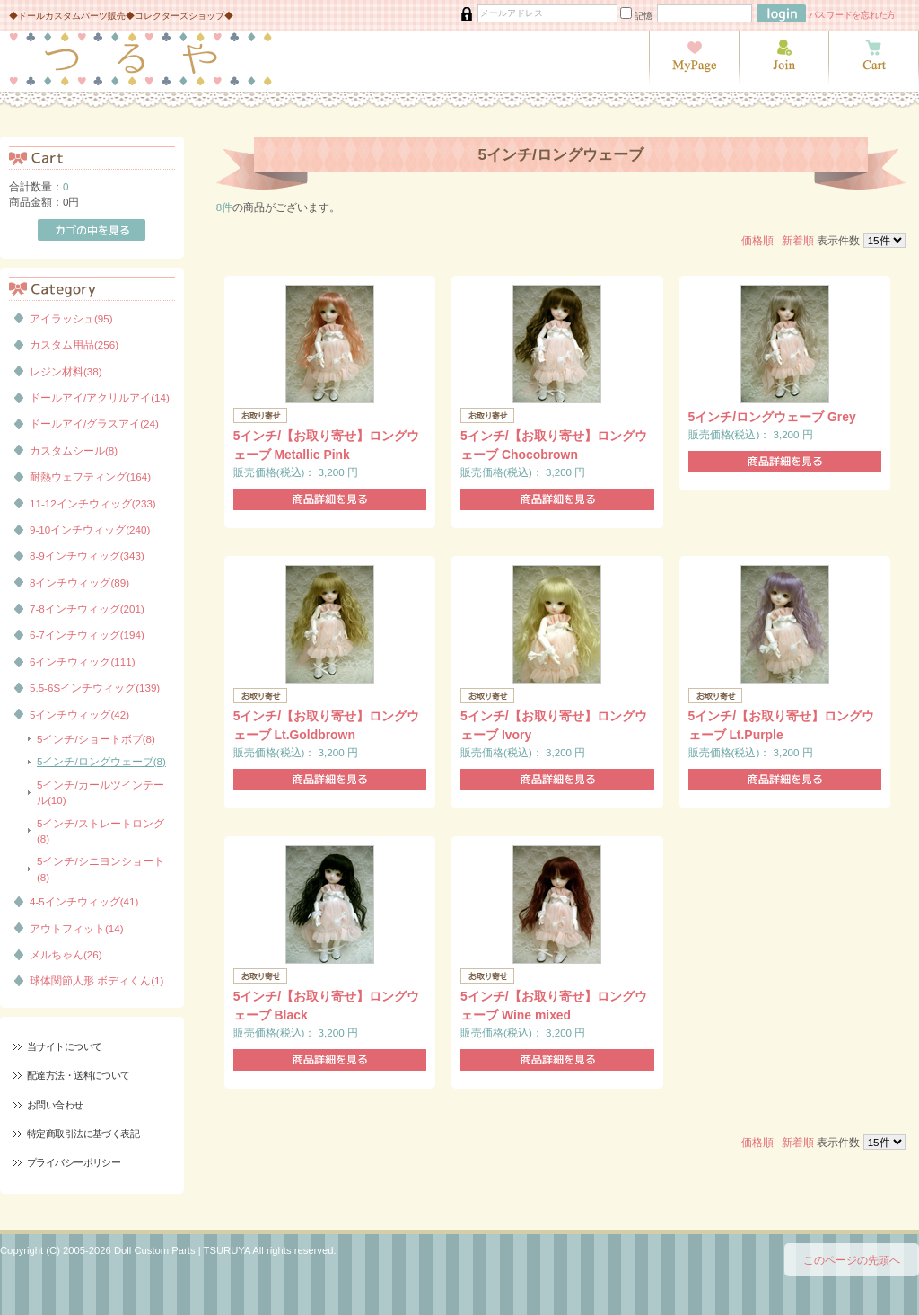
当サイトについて (64, 1046)
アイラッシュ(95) (71, 318)
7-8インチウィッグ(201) (87, 608)
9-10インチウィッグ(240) (90, 529)
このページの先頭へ (851, 1260)
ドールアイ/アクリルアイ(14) (100, 397)
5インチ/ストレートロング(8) (100, 830)
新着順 (798, 240)
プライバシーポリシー (73, 1162)
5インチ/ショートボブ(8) (96, 739)
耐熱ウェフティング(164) (90, 476)
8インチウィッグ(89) (79, 582)
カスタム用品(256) (74, 344)
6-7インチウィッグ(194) (87, 634)
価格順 (757, 240)
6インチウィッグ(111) (83, 661)
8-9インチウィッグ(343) (87, 555)
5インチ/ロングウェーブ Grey (772, 417)
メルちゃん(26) (66, 954)
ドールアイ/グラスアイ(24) (94, 423)
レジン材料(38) (66, 371)
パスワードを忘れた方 (853, 15)
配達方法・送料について (78, 1075)
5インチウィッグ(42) (79, 714)
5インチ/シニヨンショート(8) (100, 868)
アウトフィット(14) (77, 928)
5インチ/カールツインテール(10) (100, 792)
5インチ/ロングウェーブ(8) (101, 761)
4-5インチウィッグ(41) (84, 901)
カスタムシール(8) (74, 450)
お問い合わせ (55, 1104)
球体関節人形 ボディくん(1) (96, 980)
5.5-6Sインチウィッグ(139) (95, 687)
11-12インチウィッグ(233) (93, 503)
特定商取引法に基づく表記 (83, 1133)
